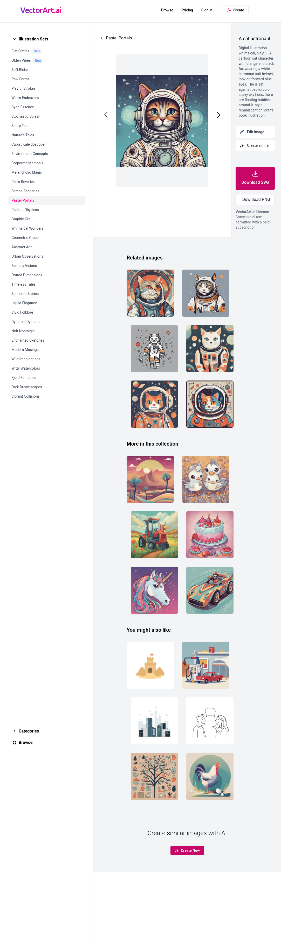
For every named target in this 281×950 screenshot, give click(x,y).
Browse (167, 10)
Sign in (207, 10)
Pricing (187, 10)
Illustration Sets (33, 39)
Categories (29, 731)
